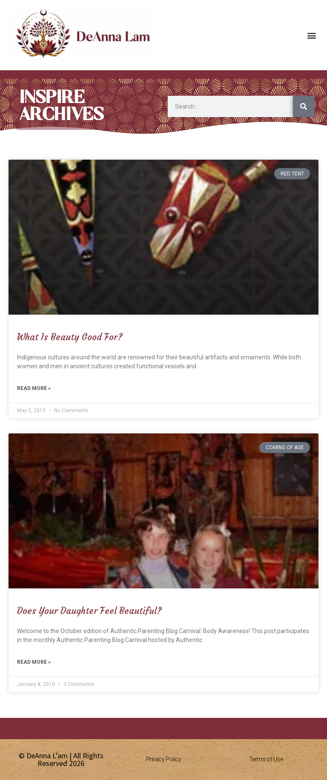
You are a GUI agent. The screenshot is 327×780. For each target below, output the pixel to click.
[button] (311, 35)
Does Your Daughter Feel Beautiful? (89, 611)
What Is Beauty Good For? (70, 337)
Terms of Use (266, 759)
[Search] (303, 106)
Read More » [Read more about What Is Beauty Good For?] (34, 388)
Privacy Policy (163, 759)
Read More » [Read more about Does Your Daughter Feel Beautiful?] (34, 662)
